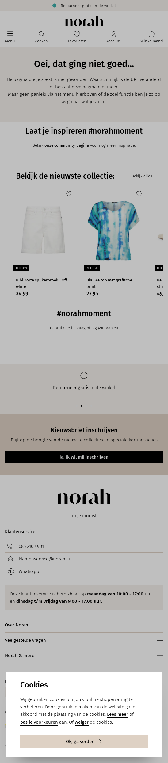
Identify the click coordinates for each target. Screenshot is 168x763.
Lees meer (117, 714)
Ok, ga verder (84, 741)
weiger (82, 722)
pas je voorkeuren (39, 722)
